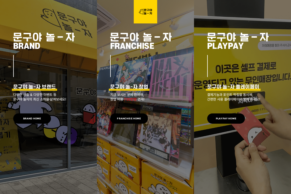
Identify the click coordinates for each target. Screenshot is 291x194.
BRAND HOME (32, 118)
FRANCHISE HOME (129, 118)
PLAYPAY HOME (226, 118)
